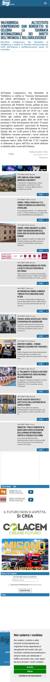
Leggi (44, 194)
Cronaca (32, 316)
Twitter (11, 154)
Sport (31, 288)
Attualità (32, 175)
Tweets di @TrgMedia (8, 631)
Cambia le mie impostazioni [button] (30, 676)
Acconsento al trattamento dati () (26, 584)
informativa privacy (35, 584)
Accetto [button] (30, 667)
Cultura (32, 424)
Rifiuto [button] (30, 671)
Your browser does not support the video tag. (20, 469)
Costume (33, 200)
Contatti (8, 652)
